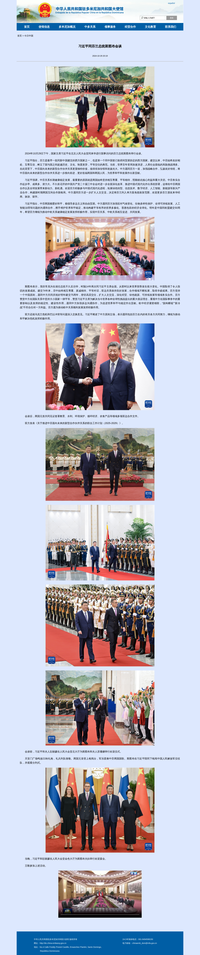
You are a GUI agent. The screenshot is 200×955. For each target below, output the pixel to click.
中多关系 (90, 26)
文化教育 (150, 26)
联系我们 (170, 26)
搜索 (171, 18)
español (171, 3)
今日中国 (28, 36)
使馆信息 (44, 26)
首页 (27, 26)
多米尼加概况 (67, 26)
